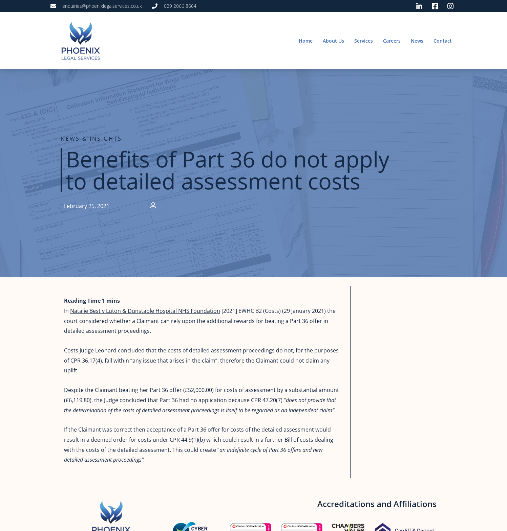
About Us (333, 41)
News (417, 41)
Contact (443, 41)
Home (306, 41)
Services (363, 41)
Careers (392, 41)
